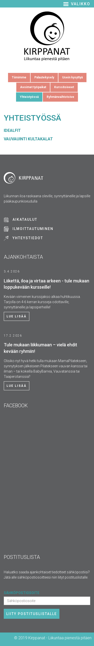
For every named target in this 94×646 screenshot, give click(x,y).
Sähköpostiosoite (21, 593)
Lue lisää (17, 316)
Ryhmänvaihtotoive (60, 97)
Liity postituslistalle (31, 614)
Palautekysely (44, 77)
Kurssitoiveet (64, 87)
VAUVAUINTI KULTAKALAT (28, 139)
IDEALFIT (12, 130)
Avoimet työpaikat (33, 87)
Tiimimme (19, 77)
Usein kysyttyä (72, 77)
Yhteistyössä (29, 97)
